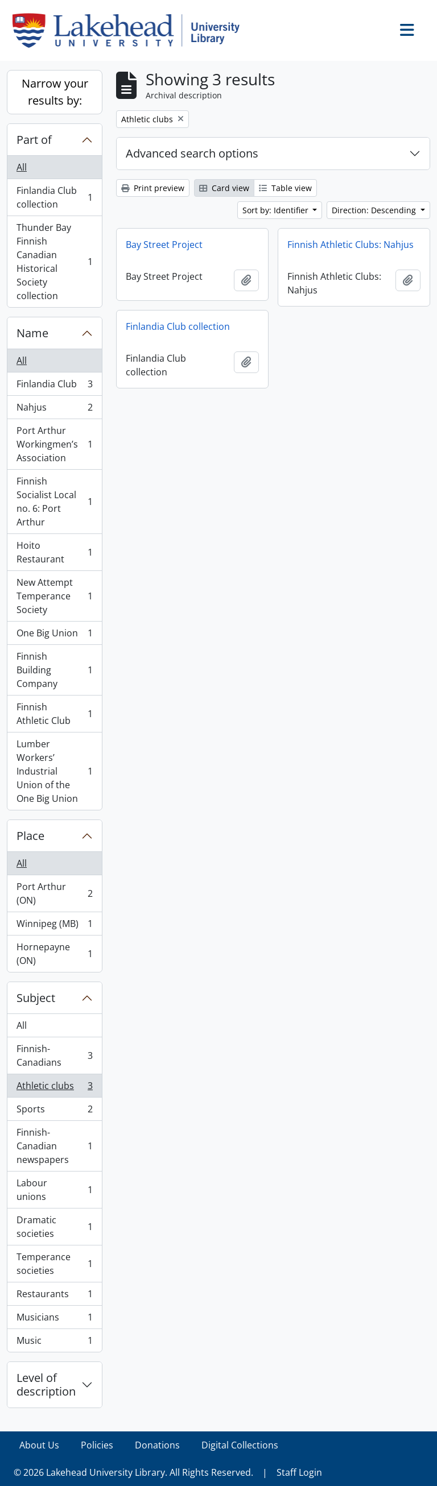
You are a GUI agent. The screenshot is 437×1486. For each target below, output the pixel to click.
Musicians (54, 1319)
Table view (285, 188)
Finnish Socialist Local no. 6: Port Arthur (54, 501)
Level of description (46, 1384)
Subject (36, 997)
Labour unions (54, 1190)
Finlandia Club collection (54, 197)
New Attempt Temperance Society (54, 596)
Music (54, 1343)
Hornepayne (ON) (54, 954)
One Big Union (54, 635)
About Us (39, 1445)
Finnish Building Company (54, 670)
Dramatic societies (54, 1227)
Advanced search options (192, 153)
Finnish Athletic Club (54, 714)
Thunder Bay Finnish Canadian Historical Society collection (54, 261)
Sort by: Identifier (276, 210)
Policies (97, 1445)
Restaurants (54, 1296)
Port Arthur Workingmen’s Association (54, 444)
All (22, 167)
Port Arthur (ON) (54, 893)
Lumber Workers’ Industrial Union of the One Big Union (54, 771)
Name (32, 333)
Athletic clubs (54, 1088)
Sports (54, 1111)
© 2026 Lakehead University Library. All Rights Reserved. (133, 1472)
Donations (157, 1445)
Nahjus (54, 409)
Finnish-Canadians (54, 1055)
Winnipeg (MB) (54, 926)
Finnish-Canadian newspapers (54, 1146)
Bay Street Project (164, 244)
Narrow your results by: (55, 92)
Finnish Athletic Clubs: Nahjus (350, 244)
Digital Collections (239, 1445)
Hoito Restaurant (54, 552)
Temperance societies (54, 1264)
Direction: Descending (375, 210)
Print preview (152, 188)
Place (30, 835)
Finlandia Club (54, 386)
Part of (34, 139)
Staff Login (299, 1472)
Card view (224, 188)
